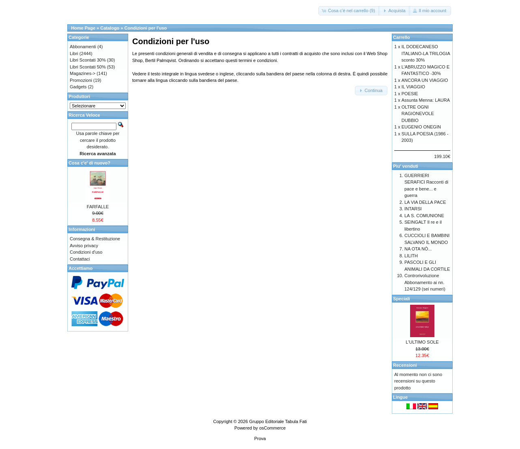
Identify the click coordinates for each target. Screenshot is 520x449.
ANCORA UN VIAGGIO (425, 80)
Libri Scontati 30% (88, 60)
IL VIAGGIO (413, 86)
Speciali (401, 298)
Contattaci (80, 259)
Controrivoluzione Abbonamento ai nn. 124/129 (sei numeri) (424, 282)
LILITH (411, 255)
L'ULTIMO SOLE (422, 342)
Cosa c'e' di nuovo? (89, 162)
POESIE (410, 93)
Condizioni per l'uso (146, 28)
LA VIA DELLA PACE (425, 202)
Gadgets (78, 86)
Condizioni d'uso (86, 252)
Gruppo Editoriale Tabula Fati (278, 421)
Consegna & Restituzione (95, 238)
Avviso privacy (84, 245)
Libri (74, 53)
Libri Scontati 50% (88, 66)
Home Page (83, 28)
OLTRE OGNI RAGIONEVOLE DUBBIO (418, 114)
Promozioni (81, 80)
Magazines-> (82, 73)
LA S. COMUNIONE (424, 215)
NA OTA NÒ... (418, 248)
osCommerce (272, 427)
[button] (349, 10)
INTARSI (413, 208)
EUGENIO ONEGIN (421, 126)
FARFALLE (98, 206)
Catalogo (109, 28)
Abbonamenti (83, 46)
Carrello (401, 37)
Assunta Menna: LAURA (426, 100)
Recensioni (405, 365)
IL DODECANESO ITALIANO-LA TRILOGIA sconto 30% (426, 53)
